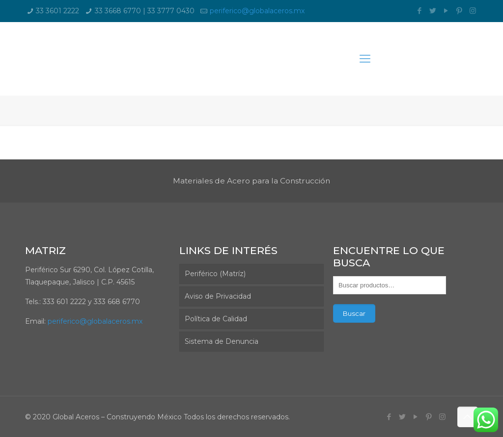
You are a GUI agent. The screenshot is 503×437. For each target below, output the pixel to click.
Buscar (354, 313)
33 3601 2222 (57, 10)
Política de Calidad (216, 318)
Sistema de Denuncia (221, 341)
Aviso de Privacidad (218, 296)
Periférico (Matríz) (215, 273)
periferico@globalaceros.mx (257, 10)
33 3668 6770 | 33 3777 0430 (145, 10)
